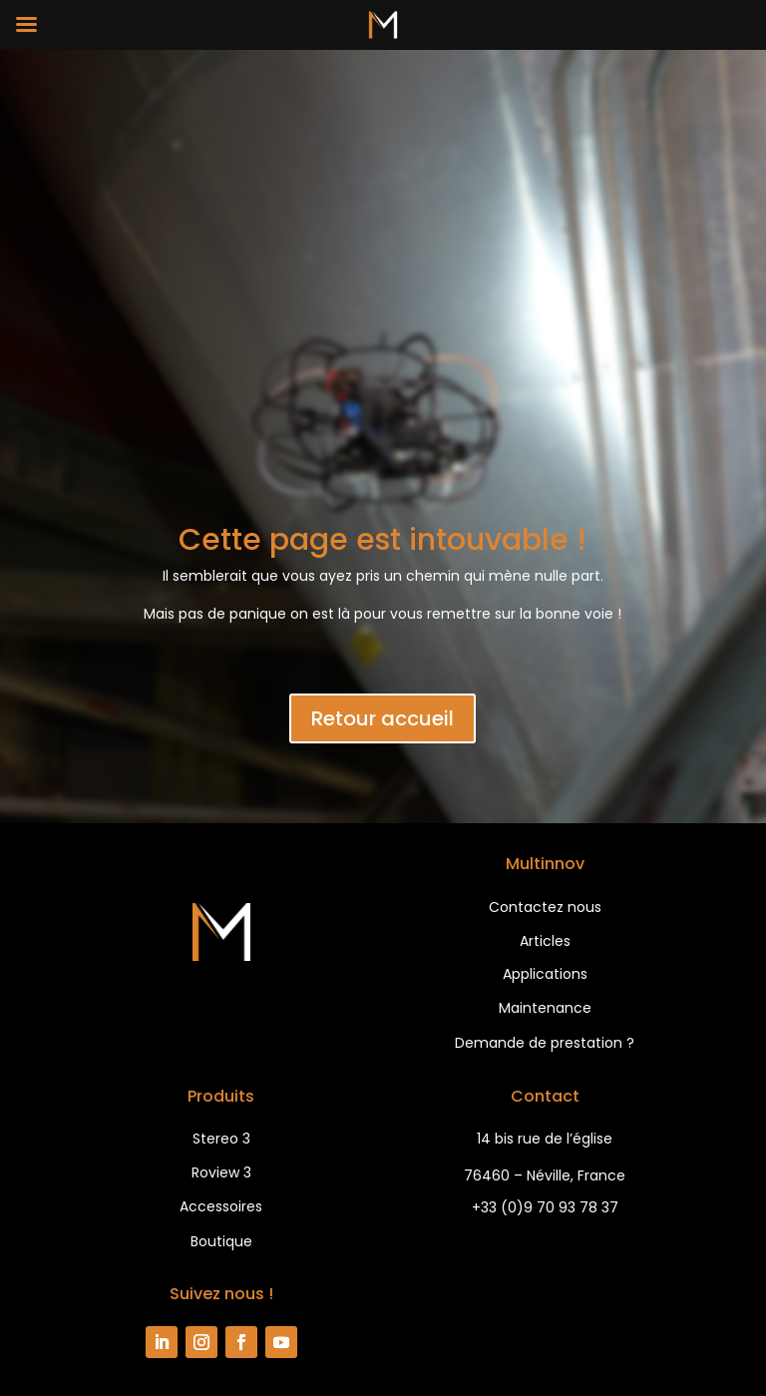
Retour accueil (382, 718)
